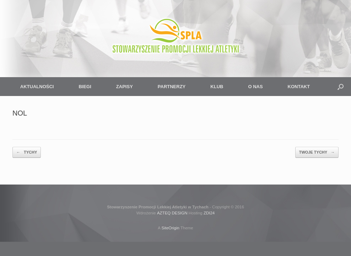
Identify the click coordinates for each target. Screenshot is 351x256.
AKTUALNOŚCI (37, 86)
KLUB (216, 86)
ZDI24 (209, 213)
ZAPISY (124, 86)
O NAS (255, 86)
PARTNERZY (171, 86)
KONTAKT (299, 86)
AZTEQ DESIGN (172, 213)
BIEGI (85, 86)
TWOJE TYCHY (317, 152)
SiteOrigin (170, 228)
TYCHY (26, 152)
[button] (340, 86)
